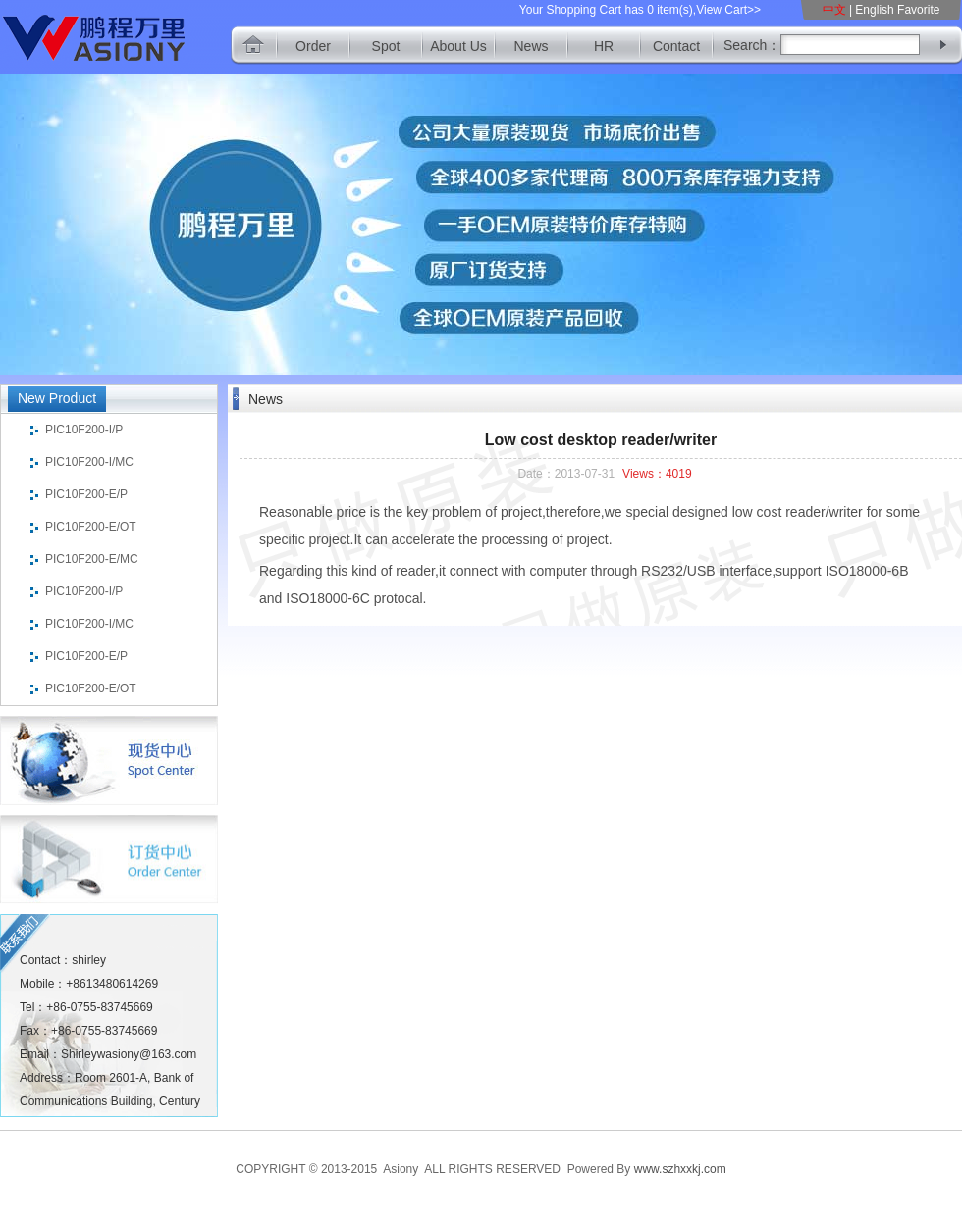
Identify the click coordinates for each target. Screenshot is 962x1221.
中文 (836, 10)
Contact (676, 46)
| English (871, 10)
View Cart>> (728, 10)
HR (604, 46)
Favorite (918, 10)
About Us (458, 46)
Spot (386, 46)
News (530, 46)
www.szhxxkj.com (680, 1169)
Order (313, 46)
